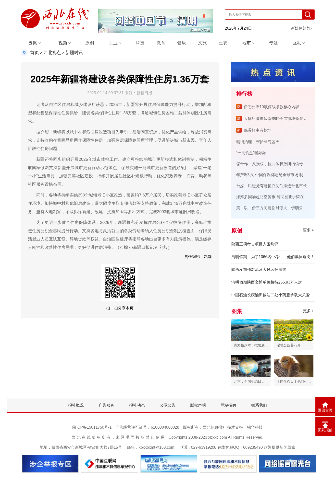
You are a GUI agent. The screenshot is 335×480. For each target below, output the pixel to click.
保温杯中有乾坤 (257, 130)
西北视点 (52, 52)
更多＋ (309, 230)
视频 (62, 42)
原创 (89, 42)
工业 (113, 42)
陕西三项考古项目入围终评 (254, 244)
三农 (223, 42)
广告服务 (106, 405)
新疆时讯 (74, 52)
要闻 (33, 42)
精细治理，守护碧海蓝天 (257, 142)
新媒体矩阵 (302, 28)
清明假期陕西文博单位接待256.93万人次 (266, 282)
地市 (246, 42)
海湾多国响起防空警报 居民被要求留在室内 (274, 197)
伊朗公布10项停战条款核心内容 (271, 107)
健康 (181, 42)
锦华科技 (255, 427)
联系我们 (259, 405)
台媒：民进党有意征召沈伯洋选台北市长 (271, 186)
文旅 (202, 42)
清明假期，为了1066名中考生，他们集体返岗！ (273, 257)
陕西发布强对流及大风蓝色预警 (258, 269)
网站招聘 (228, 405)
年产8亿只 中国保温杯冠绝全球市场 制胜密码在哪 (279, 175)
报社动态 (137, 405)
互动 (297, 42)
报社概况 (76, 405)
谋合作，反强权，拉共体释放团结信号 (269, 164)
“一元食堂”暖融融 (251, 153)
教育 (161, 42)
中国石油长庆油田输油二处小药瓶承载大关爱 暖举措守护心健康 (273, 295)
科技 (140, 42)
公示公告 (167, 405)
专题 (273, 42)
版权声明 (198, 405)
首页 (34, 52)
